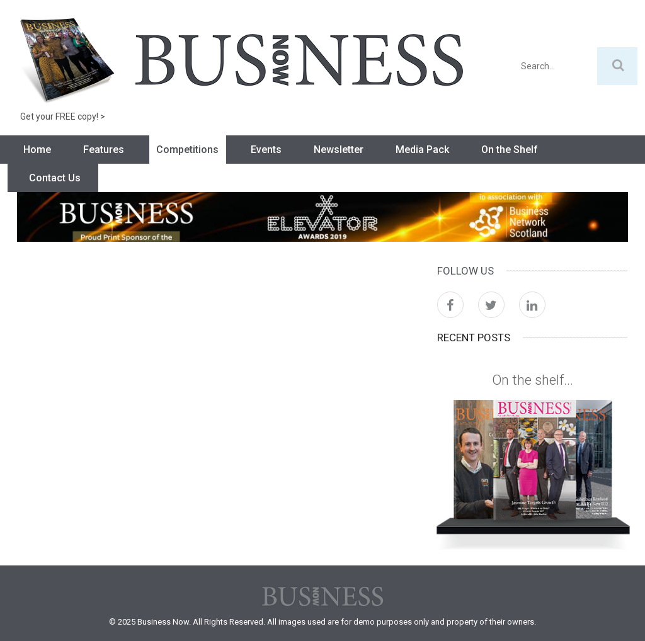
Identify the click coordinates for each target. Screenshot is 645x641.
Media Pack (422, 150)
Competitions (187, 150)
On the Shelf (509, 150)
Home (37, 150)
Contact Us (55, 178)
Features (103, 150)
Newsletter (338, 150)
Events (266, 150)
